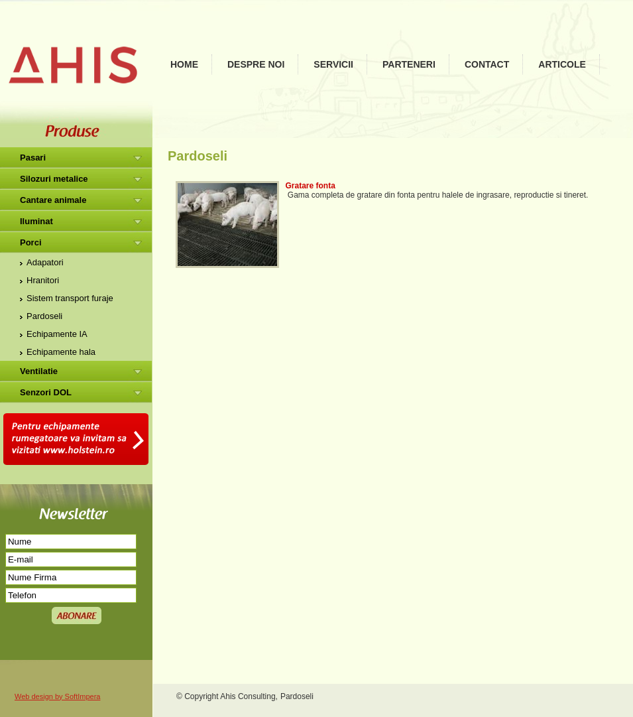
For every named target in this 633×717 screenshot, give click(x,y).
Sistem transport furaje (70, 298)
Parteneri (408, 64)
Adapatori (45, 262)
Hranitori (43, 280)
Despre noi (255, 64)
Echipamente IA (57, 334)
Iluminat (36, 221)
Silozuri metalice (54, 179)
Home (184, 64)
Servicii (333, 64)
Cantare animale (53, 200)
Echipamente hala (61, 352)
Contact (487, 64)
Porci (31, 242)
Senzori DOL (46, 392)
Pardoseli (44, 316)
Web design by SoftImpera (57, 696)
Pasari (33, 158)
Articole (562, 64)
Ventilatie (39, 371)
